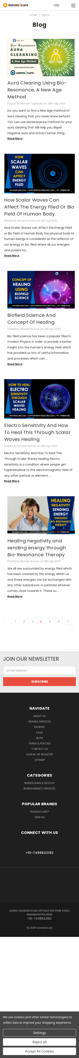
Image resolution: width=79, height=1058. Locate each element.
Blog (39, 738)
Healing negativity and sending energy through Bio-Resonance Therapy (36, 548)
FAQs (39, 732)
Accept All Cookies (39, 1051)
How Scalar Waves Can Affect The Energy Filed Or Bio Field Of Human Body (39, 207)
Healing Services (39, 721)
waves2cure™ (39, 811)
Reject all (39, 1042)
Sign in (31, 754)
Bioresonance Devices (39, 783)
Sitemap (40, 760)
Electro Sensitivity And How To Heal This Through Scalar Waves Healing (37, 432)
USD (58, 5)
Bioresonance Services (39, 788)
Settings (39, 1032)
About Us (39, 716)
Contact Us (39, 749)
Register (47, 754)
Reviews (39, 727)
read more (15, 138)
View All (39, 817)
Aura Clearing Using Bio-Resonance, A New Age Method (37, 90)
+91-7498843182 (39, 853)
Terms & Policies (40, 743)
